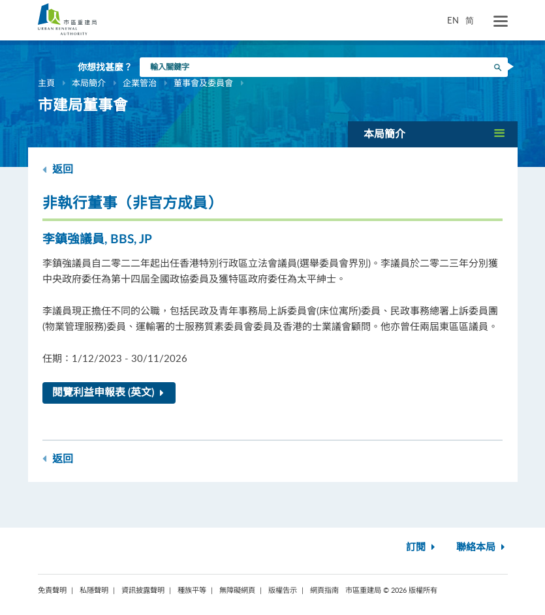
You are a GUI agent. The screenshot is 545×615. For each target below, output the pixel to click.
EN (453, 20)
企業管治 (140, 83)
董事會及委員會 (203, 83)
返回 (57, 169)
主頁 (46, 83)
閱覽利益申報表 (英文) (110, 392)
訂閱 (422, 547)
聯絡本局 (482, 547)
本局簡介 (89, 83)
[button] (433, 134)
